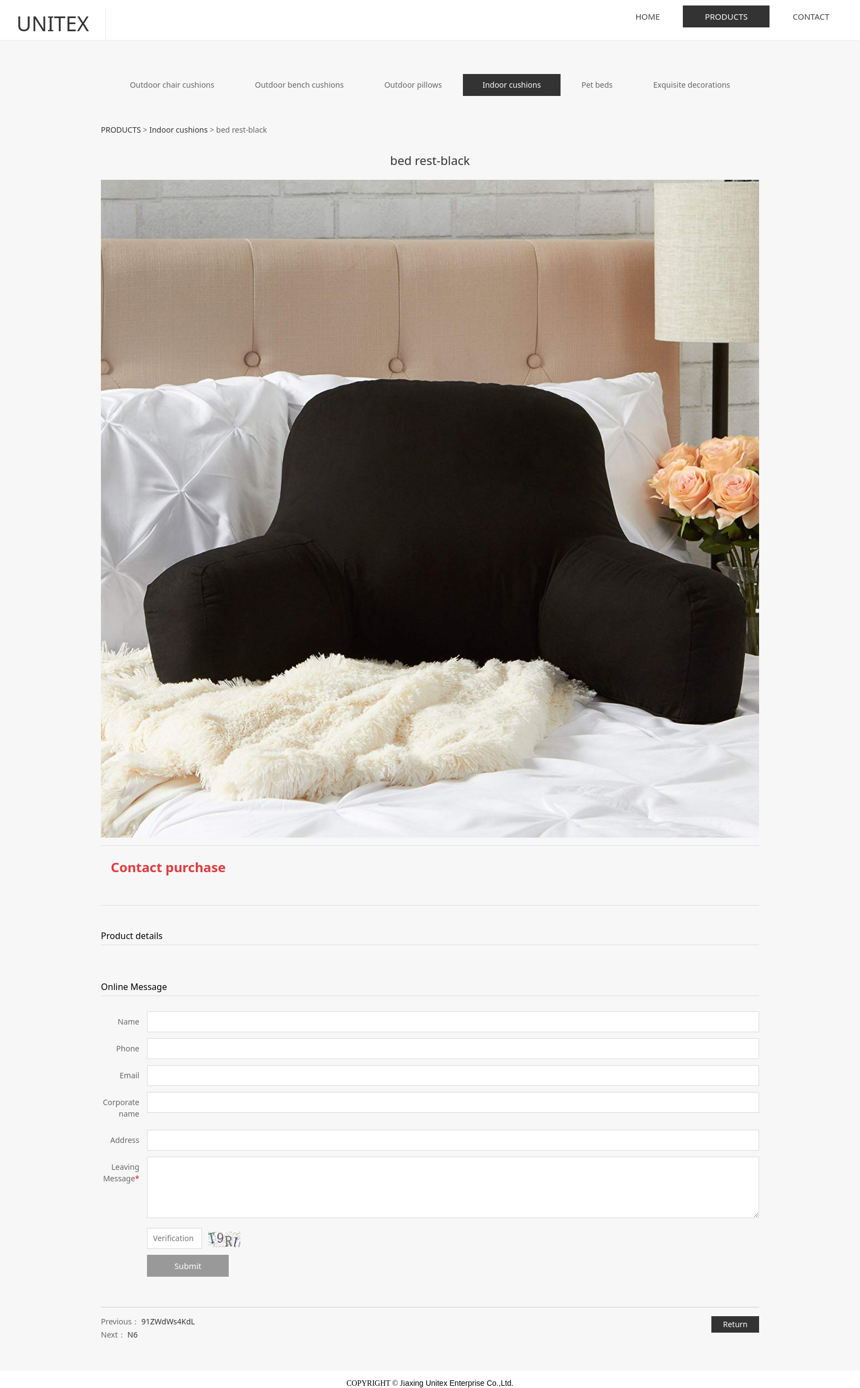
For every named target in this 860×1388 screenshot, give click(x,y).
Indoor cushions (512, 77)
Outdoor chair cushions (172, 77)
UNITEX (47, 16)
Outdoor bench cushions (299, 77)
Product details (132, 928)
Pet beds (597, 77)
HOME (647, 16)
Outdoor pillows (413, 77)
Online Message (134, 979)
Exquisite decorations (691, 77)
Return (735, 1316)
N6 (132, 1327)
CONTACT (811, 16)
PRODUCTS (726, 16)
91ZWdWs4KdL (168, 1314)
